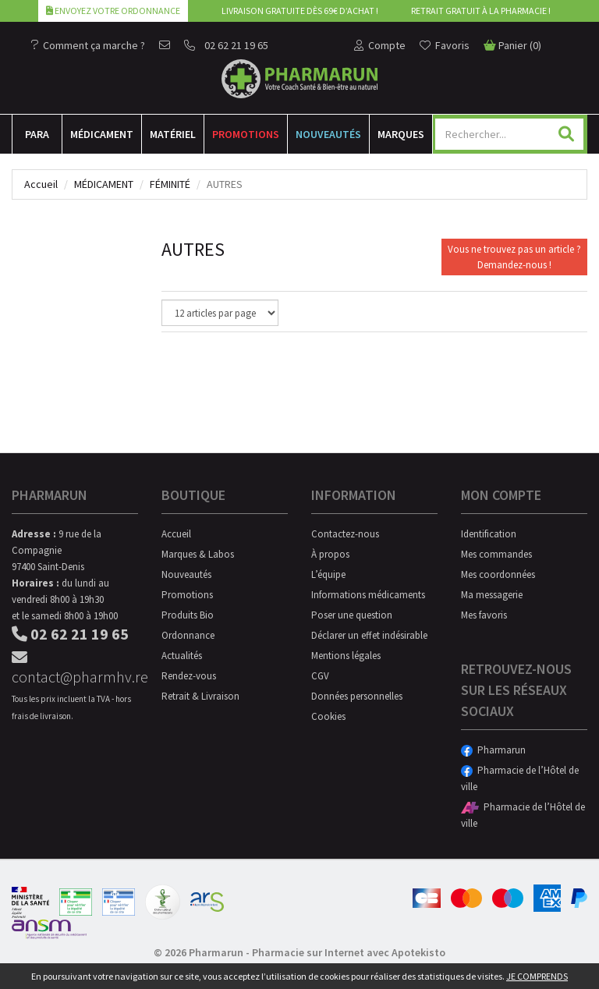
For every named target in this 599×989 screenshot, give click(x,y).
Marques (400, 134)
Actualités (181, 655)
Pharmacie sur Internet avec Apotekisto (348, 952)
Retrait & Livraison (200, 696)
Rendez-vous (188, 675)
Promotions (245, 134)
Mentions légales (346, 655)
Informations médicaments (368, 594)
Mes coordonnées (498, 574)
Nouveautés (328, 134)
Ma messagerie (492, 594)
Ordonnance (187, 635)
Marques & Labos (197, 554)
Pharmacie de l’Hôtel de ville (520, 778)
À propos (330, 554)
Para (37, 134)
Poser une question (351, 615)
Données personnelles (356, 696)
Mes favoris (484, 615)
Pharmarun (493, 750)
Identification (488, 534)
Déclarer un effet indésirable (369, 635)
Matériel (173, 134)
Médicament (101, 134)
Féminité (170, 184)
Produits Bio (187, 615)
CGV (320, 675)
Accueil (41, 184)
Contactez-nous (345, 534)
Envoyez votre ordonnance (113, 10)
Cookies (328, 716)
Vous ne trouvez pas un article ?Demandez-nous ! (514, 257)
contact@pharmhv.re (75, 668)
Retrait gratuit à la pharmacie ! (481, 10)
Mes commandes (496, 554)
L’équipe (328, 574)
